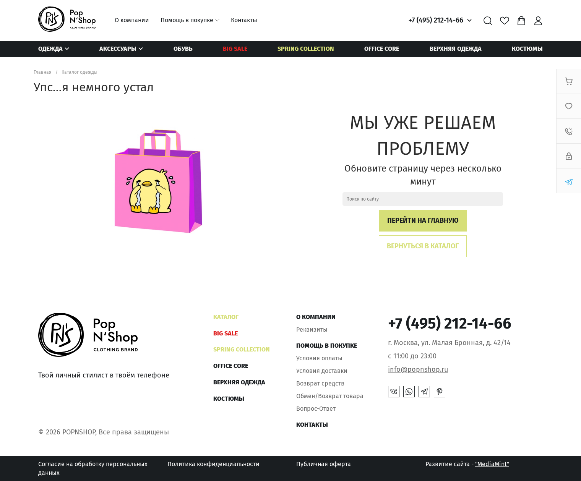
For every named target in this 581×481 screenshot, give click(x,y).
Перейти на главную (423, 220)
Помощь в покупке (187, 20)
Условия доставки (321, 370)
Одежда (50, 48)
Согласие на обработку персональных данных (93, 468)
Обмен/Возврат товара (330, 396)
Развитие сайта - (467, 464)
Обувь (183, 48)
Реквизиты (312, 329)
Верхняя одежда (456, 48)
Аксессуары (117, 48)
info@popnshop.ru (418, 369)
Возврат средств (320, 383)
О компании (132, 20)
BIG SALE (235, 48)
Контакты (244, 20)
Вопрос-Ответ (316, 408)
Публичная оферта (323, 464)
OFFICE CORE (381, 48)
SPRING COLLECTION (306, 48)
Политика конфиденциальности (213, 464)
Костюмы (527, 48)
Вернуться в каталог (423, 246)
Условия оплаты (319, 358)
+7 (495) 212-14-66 (436, 20)
